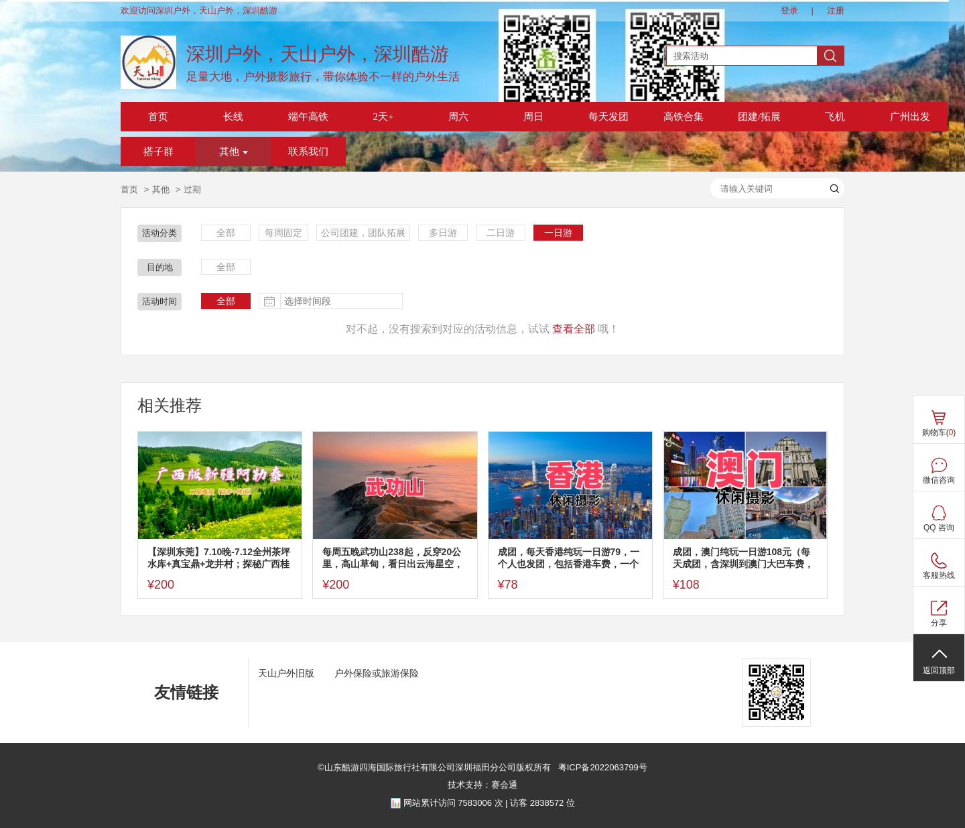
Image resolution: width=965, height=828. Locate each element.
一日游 (558, 232)
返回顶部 (939, 670)
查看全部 (573, 329)
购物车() (939, 432)
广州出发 (910, 116)
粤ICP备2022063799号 (601, 767)
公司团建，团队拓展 (363, 232)
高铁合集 (683, 116)
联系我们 (308, 151)
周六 (458, 116)
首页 (158, 116)
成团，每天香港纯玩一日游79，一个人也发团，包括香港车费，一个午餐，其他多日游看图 (569, 558)
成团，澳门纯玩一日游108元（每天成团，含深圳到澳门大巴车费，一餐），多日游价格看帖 (743, 558)
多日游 (443, 232)
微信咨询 (939, 480)
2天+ (383, 116)
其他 (233, 151)
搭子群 (158, 151)
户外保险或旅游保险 (376, 673)
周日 (533, 116)
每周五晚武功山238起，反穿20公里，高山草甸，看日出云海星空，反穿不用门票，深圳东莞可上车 (392, 558)
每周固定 (283, 232)
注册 (835, 10)
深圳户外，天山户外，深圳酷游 (317, 54)
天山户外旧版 (286, 673)
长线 (233, 116)
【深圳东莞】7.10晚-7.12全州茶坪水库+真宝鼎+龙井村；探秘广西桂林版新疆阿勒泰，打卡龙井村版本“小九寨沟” (218, 558)
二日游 (501, 232)
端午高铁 (308, 116)
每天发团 (608, 116)
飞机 (835, 116)
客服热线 (939, 575)
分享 (939, 623)
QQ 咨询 (938, 527)
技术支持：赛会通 (482, 785)
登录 (789, 10)
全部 (225, 232)
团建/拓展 (759, 116)
